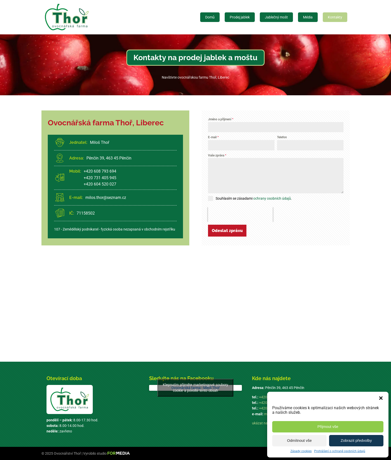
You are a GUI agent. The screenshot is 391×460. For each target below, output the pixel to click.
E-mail (213, 137)
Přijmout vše (327, 426)
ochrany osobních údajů (272, 198)
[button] (380, 398)
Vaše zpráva (217, 155)
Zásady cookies (301, 451)
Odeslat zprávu (227, 230)
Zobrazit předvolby (356, 440)
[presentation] (240, 214)
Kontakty (335, 17)
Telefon (282, 137)
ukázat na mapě (264, 423)
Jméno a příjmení (220, 119)
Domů (210, 17)
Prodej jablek (240, 17)
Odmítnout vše (299, 440)
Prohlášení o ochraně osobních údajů (339, 451)
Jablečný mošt (276, 17)
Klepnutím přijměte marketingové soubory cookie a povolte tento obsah (195, 388)
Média (308, 17)
